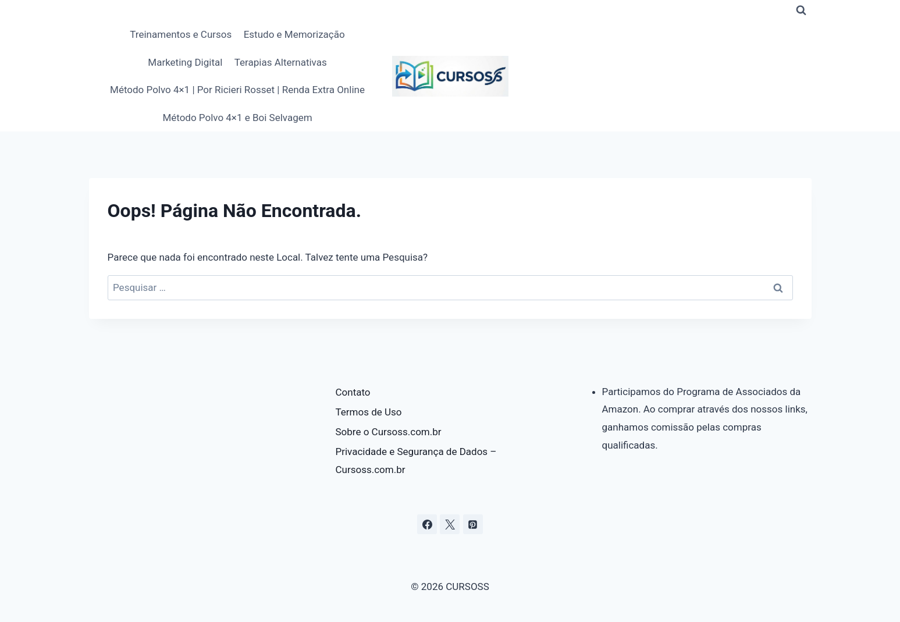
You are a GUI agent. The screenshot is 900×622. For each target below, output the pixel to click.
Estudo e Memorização (294, 34)
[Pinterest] (473, 524)
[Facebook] (427, 524)
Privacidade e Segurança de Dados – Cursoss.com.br (416, 460)
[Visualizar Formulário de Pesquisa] (801, 10)
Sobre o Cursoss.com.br (389, 432)
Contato (353, 392)
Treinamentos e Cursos (181, 34)
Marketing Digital (185, 62)
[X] (450, 524)
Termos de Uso (369, 412)
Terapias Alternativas (280, 62)
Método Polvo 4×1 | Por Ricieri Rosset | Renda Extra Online (237, 89)
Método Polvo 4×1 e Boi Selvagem (237, 117)
